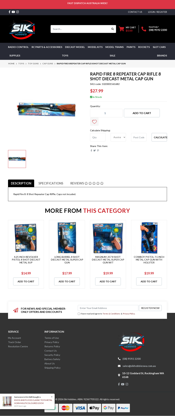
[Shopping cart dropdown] (127, 29)
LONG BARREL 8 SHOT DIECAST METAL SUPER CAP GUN (67, 259)
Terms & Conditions (111, 314)
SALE (112, 55)
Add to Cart (142, 113)
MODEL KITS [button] (95, 47)
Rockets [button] (144, 47)
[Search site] (112, 29)
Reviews (87, 183)
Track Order (14, 342)
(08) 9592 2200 (158, 29)
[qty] (97, 137)
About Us (49, 363)
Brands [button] (162, 55)
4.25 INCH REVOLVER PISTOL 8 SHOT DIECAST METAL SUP (26, 259)
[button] (94, 121)
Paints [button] (131, 47)
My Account (14, 337)
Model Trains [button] (114, 47)
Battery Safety (52, 359)
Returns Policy (52, 346)
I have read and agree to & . (106, 313)
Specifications (50, 183)
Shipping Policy (52, 367)
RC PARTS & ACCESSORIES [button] (47, 47)
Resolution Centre (18, 346)
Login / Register (157, 12)
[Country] (118, 137)
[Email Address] (108, 308)
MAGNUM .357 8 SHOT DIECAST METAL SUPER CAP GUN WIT (108, 259)
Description (21, 183)
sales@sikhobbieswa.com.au (139, 365)
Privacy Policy (129, 314)
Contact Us (50, 350)
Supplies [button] (14, 55)
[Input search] (80, 29)
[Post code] (138, 137)
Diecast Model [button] (75, 47)
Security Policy (52, 354)
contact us (135, 12)
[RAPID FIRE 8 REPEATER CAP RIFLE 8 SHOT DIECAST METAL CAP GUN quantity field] (106, 113)
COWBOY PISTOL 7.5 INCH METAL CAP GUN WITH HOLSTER (149, 259)
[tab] (21, 183)
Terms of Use (51, 337)
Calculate (160, 137)
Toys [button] (65, 55)
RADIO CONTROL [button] (18, 47)
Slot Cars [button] (159, 47)
